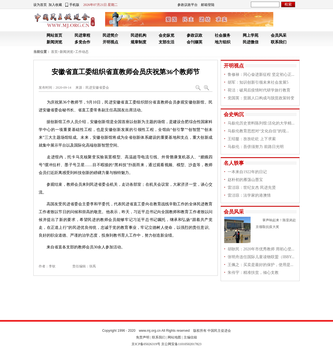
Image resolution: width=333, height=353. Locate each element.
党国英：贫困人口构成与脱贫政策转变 (261, 98)
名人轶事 (234, 163)
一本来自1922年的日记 (247, 172)
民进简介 (110, 35)
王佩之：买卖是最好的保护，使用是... (260, 265)
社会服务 (222, 35)
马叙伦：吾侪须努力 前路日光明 (256, 147)
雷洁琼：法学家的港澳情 (249, 195)
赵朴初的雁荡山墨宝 (245, 180)
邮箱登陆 (207, 5)
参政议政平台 (187, 5)
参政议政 (194, 35)
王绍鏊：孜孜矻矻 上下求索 (252, 139)
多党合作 (82, 42)
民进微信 (250, 42)
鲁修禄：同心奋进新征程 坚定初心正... (261, 74)
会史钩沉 (234, 114)
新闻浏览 (54, 42)
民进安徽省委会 (97, 88)
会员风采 (278, 35)
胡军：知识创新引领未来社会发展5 (258, 82)
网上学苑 (250, 35)
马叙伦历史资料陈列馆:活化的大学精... (261, 123)
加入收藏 (55, 5)
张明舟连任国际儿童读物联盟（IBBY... (261, 257)
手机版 (74, 5)
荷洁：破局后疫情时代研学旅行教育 (259, 90)
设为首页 (40, 5)
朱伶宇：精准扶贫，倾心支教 (253, 272)
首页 (54, 52)
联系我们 (278, 42)
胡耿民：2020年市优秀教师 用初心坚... (261, 249)
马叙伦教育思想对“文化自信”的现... (258, 131)
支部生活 (166, 42)
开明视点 (110, 42)
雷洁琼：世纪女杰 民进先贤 (252, 187)
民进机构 (138, 35)
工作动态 (82, 52)
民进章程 (82, 35)
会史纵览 (166, 35)
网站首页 (54, 35)
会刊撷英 (194, 42)
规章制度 (138, 42)
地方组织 (222, 42)
